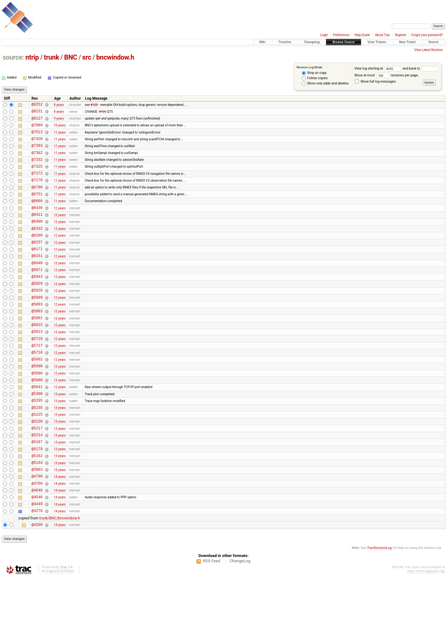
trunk (51, 57)
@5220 (37, 465)
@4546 (37, 551)
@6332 (37, 246)
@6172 (37, 269)
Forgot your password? (427, 35)
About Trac (382, 35)
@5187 (37, 488)
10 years (59, 128)
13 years (59, 433)
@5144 (37, 511)
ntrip (32, 57)
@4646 (37, 543)
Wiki (262, 42)
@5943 (37, 300)
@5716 (37, 386)
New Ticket (407, 42)
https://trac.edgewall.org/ (426, 628)
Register (400, 35)
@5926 (37, 316)
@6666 (37, 214)
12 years (59, 222)
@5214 (37, 480)
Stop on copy (314, 73)
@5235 (37, 449)
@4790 (37, 527)
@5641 (37, 425)
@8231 (37, 112)
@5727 (37, 379)
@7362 (37, 160)
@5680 (37, 418)
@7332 (37, 167)
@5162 (37, 504)
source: (13, 57)
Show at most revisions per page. (386, 75)
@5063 (37, 519)
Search (433, 42)
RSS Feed (211, 617)
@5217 (37, 472)
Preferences (341, 35)
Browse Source (343, 42)
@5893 (37, 332)
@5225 (37, 457)
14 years (59, 527)
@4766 (37, 535)
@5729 (37, 371)
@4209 (37, 581)
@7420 (37, 144)
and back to (420, 68)
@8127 (37, 121)
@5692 (37, 394)
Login (324, 35)
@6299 (37, 253)
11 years (59, 136)
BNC (70, 57)
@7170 (37, 191)
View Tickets (377, 42)
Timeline (284, 42)
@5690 (37, 402)
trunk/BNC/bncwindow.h (59, 574)
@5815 (37, 355)
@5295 (37, 441)
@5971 (37, 293)
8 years (59, 105)
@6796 (37, 199)
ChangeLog (240, 617)
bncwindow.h (115, 57)
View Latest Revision (428, 50)
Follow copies (315, 78)
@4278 (37, 566)
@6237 (37, 261)
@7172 (37, 183)
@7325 (37, 175)
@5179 (37, 496)
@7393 (37, 152)
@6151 (37, 277)
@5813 (37, 363)
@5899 (37, 324)
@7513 (37, 136)
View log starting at (378, 68)
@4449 (37, 558)
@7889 (37, 128)
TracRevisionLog (379, 605)
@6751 (37, 207)
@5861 (37, 347)
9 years (59, 121)
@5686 (37, 410)
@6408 (37, 238)
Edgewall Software (60, 628)
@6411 (37, 230)
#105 (94, 105)
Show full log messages (375, 81)
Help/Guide (362, 35)
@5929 (37, 308)
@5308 (37, 433)
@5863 (37, 339)
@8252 (37, 105)
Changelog (312, 42)
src (86, 57)
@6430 (37, 222)
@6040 (37, 285)
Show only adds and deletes (325, 83)
